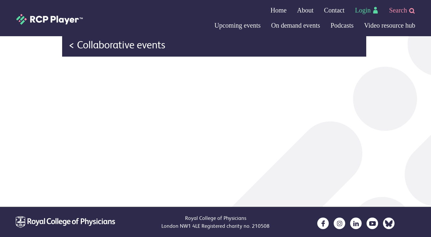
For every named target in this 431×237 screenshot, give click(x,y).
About (305, 10)
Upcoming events (237, 25)
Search (402, 10)
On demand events (295, 25)
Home (279, 10)
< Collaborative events (117, 45)
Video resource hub (389, 25)
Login (367, 10)
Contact (334, 10)
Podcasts (342, 25)
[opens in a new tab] (323, 223)
